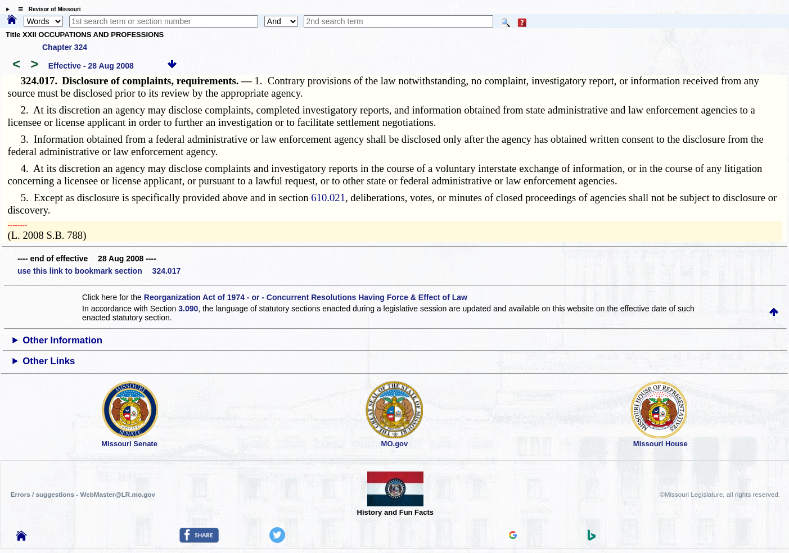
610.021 (328, 197)
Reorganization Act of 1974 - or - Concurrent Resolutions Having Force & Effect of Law (305, 297)
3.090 (188, 308)
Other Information (62, 340)
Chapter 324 (64, 47)
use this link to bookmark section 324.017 (99, 270)
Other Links (48, 361)
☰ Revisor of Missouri (46, 9)
